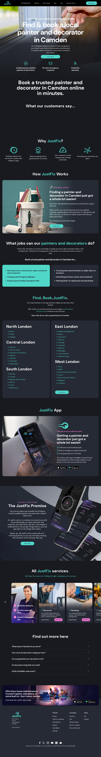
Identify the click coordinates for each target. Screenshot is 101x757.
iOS (85, 716)
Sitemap (54, 731)
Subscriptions (56, 722)
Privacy (54, 716)
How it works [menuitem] (46, 3)
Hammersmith (63, 372)
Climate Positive (74, 722)
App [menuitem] (55, 3)
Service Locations (74, 725)
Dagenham (70, 331)
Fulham (73, 372)
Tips (70, 719)
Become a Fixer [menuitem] (71, 3)
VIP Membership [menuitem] (25, 3)
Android (86, 719)
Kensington (13, 353)
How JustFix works (74, 728)
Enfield (11, 334)
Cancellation (56, 728)
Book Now (91, 3)
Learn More (45, 620)
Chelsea (23, 353)
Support (54, 725)
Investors (72, 716)
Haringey (12, 337)
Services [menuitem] (36, 3)
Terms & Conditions (58, 719)
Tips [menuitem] (61, 3)
